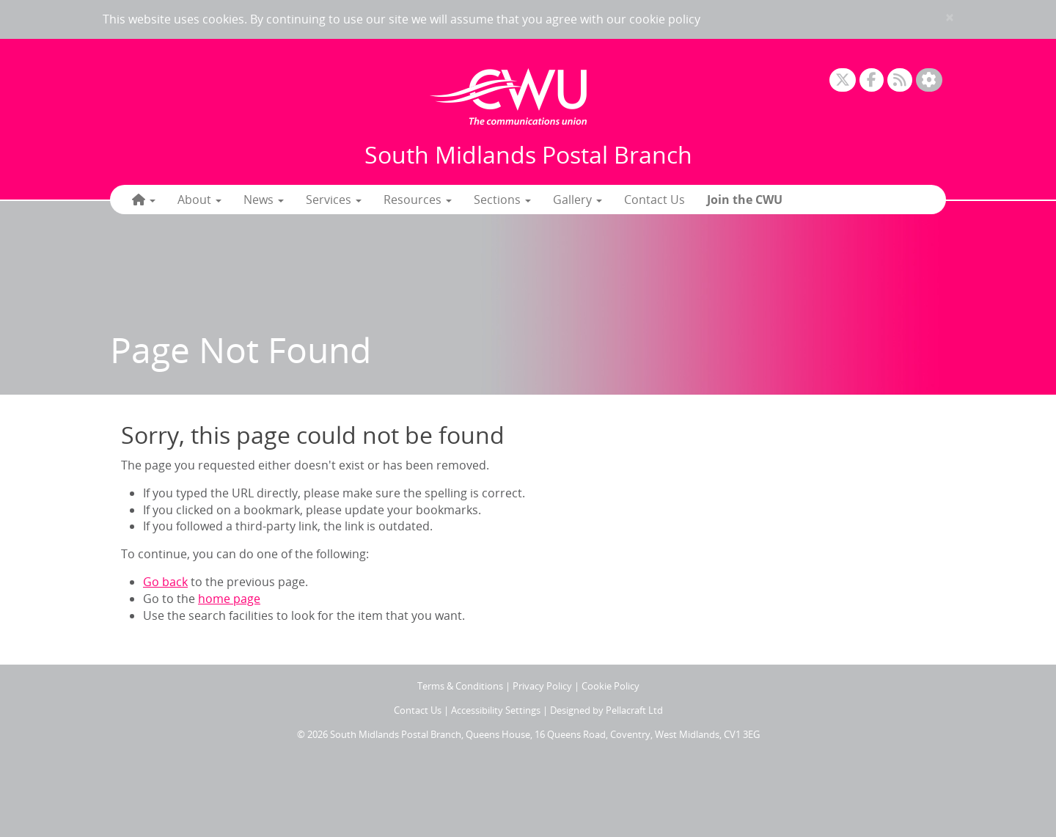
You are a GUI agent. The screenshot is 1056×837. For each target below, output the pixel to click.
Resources (418, 199)
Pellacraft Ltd (634, 710)
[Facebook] (871, 80)
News (263, 199)
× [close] (949, 17)
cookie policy (664, 19)
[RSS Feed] (899, 80)
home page (229, 599)
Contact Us (654, 199)
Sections (502, 199)
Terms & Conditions (460, 685)
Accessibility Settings (495, 710)
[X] (842, 80)
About (199, 199)
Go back (165, 582)
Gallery (577, 199)
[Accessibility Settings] (929, 80)
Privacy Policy (542, 685)
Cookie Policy (610, 685)
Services (334, 199)
